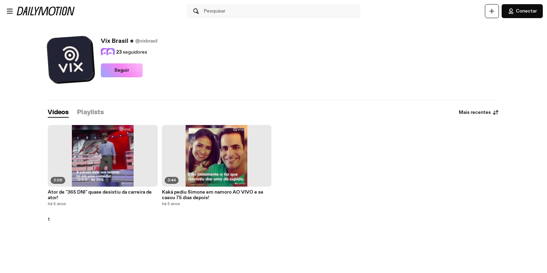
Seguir (121, 70)
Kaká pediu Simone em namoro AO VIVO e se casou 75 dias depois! (212, 195)
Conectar (522, 11)
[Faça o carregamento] (492, 11)
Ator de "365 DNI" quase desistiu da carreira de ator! (100, 195)
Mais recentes (479, 112)
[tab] (58, 112)
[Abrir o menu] (9, 11)
